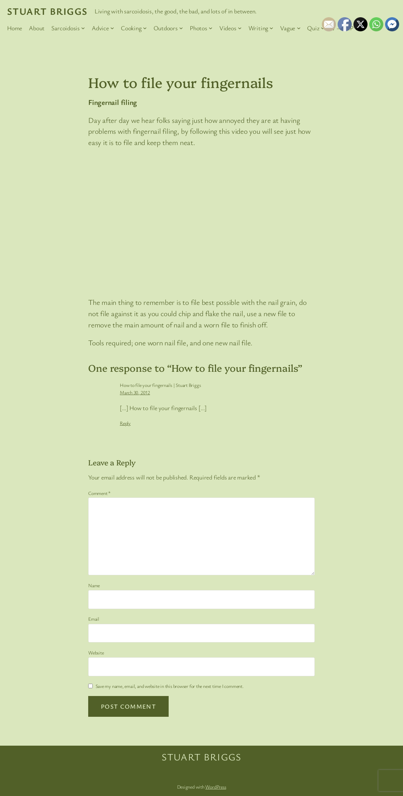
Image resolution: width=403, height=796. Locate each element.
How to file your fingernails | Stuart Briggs (160, 385)
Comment (99, 493)
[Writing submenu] (271, 28)
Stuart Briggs (47, 11)
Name (94, 585)
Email (93, 618)
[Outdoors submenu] (181, 28)
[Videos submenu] (240, 28)
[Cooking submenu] (145, 28)
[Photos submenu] (211, 28)
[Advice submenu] (112, 28)
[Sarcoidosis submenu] (83, 28)
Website (96, 652)
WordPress (215, 786)
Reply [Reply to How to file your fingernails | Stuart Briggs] (125, 423)
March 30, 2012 (135, 392)
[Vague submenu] (299, 28)
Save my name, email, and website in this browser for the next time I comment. (170, 686)
